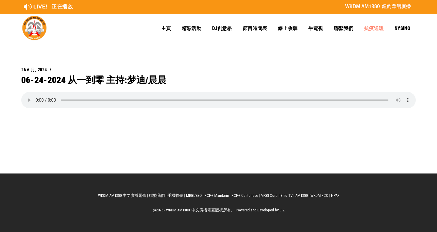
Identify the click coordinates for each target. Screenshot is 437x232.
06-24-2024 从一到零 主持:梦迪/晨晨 (93, 80)
